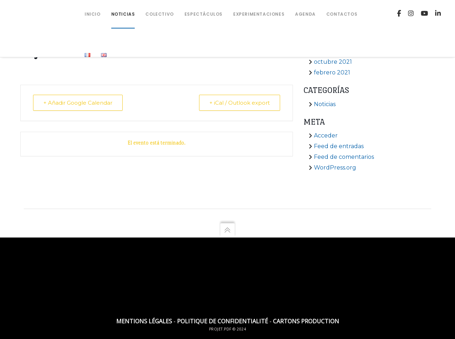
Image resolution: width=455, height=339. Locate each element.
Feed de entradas (339, 146)
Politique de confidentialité (222, 321)
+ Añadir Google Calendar (77, 102)
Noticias (325, 104)
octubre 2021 (333, 61)
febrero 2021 (332, 72)
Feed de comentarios (344, 156)
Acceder (326, 135)
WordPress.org (335, 167)
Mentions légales (144, 321)
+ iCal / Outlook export (239, 102)
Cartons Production (306, 321)
